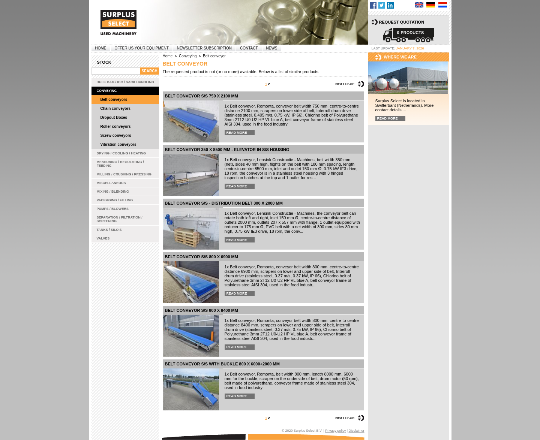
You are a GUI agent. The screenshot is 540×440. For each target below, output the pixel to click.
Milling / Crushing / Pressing (124, 174)
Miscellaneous (111, 183)
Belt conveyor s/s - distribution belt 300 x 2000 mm (224, 203)
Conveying (107, 91)
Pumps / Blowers (113, 209)
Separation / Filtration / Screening (119, 219)
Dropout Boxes (114, 117)
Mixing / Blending (113, 191)
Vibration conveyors (118, 144)
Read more (236, 133)
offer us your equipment (142, 48)
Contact (249, 48)
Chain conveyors (115, 108)
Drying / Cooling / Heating (121, 153)
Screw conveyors (115, 135)
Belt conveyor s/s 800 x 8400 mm (201, 310)
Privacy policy (335, 431)
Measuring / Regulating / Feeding (120, 164)
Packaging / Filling (115, 200)
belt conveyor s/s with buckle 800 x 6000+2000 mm (222, 364)
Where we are (400, 57)
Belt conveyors (114, 99)
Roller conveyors (115, 126)
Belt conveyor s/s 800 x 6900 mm (201, 256)
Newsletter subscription (204, 48)
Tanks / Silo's (109, 230)
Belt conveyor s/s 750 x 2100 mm (201, 96)
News (272, 48)
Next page (344, 84)
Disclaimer (356, 431)
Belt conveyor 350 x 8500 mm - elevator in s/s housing (227, 149)
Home (100, 48)
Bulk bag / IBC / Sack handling (125, 82)
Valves (103, 238)
